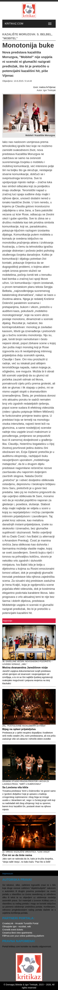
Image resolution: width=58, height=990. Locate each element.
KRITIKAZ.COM (14, 23)
